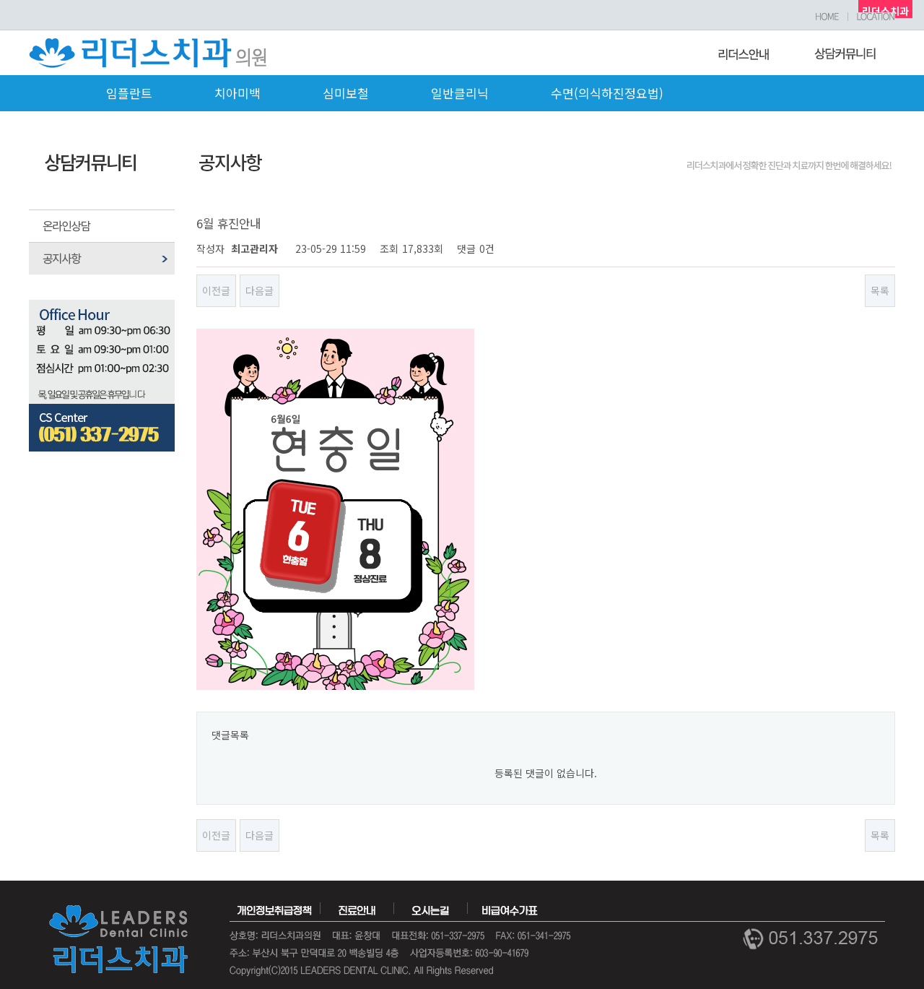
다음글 (259, 290)
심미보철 (346, 93)
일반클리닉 (460, 93)
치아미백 (237, 93)
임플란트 (129, 93)
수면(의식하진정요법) (607, 93)
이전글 (216, 290)
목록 (880, 290)
